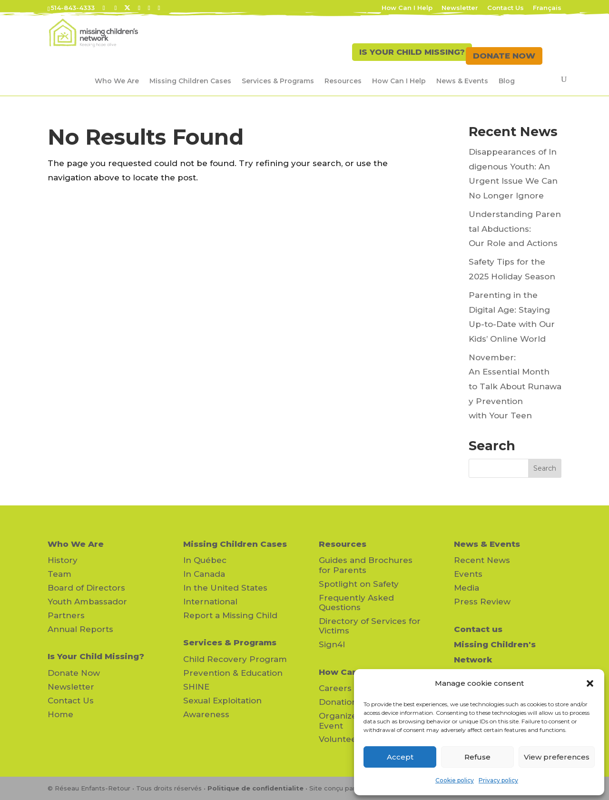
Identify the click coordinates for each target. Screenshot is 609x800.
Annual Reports (80, 629)
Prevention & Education (233, 673)
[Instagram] (159, 7)
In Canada (204, 574)
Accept (400, 756)
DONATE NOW (504, 55)
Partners (66, 615)
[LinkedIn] (139, 7)
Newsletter (460, 8)
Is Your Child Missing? (96, 656)
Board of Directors (86, 588)
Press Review (482, 601)
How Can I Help (407, 8)
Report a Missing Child (230, 615)
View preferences (556, 756)
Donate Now (74, 673)
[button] (590, 683)
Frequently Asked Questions (356, 602)
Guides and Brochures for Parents (366, 564)
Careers (335, 688)
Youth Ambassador (87, 601)
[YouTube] (149, 7)
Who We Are (117, 81)
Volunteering (346, 739)
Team (59, 574)
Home (60, 714)
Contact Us (505, 8)
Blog (507, 81)
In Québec (204, 560)
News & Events (462, 81)
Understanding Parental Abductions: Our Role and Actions (515, 228)
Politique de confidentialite (255, 788)
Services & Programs (278, 81)
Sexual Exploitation (222, 700)
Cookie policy (454, 780)
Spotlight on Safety (359, 584)
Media (466, 588)
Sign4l (332, 644)
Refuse (477, 756)
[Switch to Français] (547, 10)
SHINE (196, 686)
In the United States (225, 588)
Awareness (206, 714)
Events (468, 574)
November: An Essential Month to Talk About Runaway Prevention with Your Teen (515, 386)
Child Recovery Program (235, 659)
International (210, 601)
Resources (343, 81)
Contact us (478, 629)
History (63, 560)
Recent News (482, 560)
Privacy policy (498, 780)
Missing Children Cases (190, 81)
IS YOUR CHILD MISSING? (403, 55)
